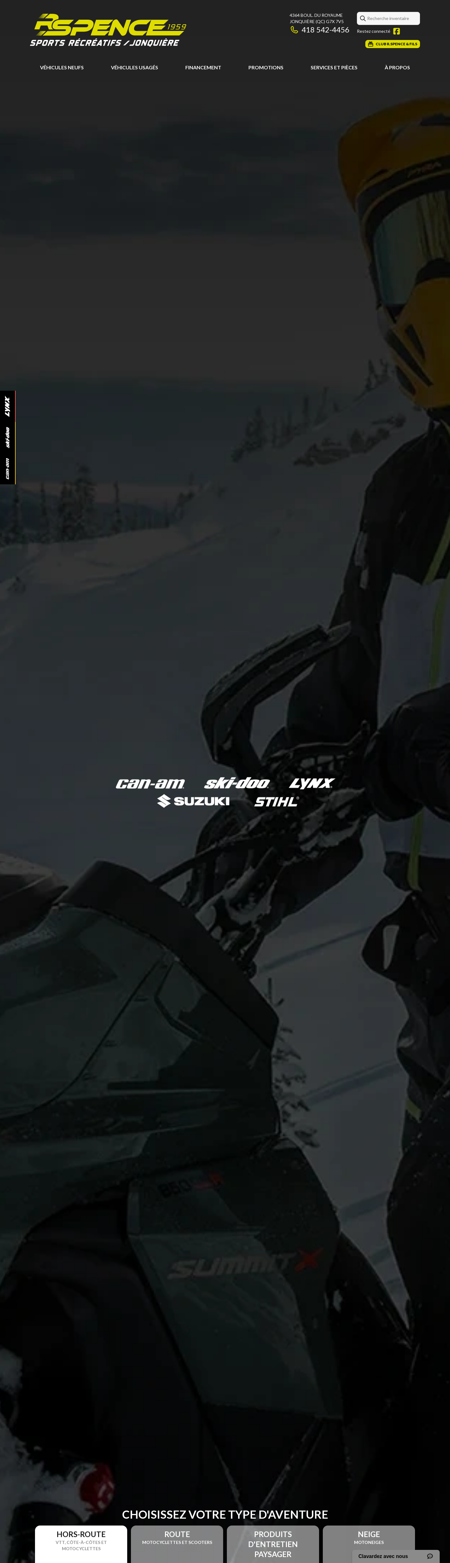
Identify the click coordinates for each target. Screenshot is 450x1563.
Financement (203, 67)
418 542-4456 (319, 29)
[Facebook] (396, 31)
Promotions (265, 67)
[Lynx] (7, 406)
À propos (397, 67)
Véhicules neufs (62, 67)
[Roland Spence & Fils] (108, 30)
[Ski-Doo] (7, 437)
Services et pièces (334, 67)
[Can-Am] (7, 468)
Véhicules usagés (134, 67)
